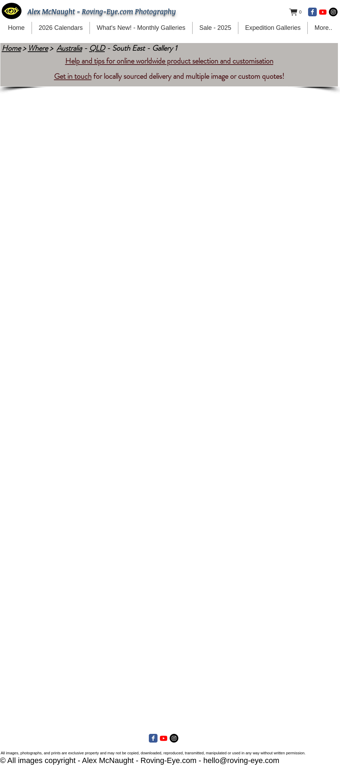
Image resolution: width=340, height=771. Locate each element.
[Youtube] (322, 12)
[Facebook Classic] (312, 12)
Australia (69, 48)
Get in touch (73, 76)
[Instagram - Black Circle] (333, 12)
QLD (97, 48)
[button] (299, 12)
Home (11, 48)
